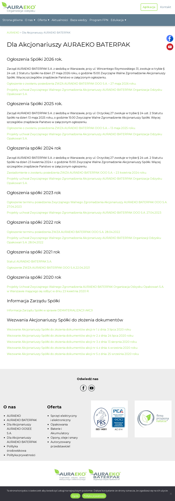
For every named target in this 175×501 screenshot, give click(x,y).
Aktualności (60, 20)
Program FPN (99, 20)
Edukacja (117, 20)
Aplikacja (149, 7)
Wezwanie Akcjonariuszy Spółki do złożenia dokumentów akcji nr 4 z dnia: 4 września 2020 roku (72, 347)
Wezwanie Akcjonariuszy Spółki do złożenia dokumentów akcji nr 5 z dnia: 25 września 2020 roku (73, 354)
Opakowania (59, 424)
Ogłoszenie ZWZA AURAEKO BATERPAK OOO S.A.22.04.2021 (48, 267)
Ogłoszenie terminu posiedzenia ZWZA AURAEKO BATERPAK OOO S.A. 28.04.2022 (63, 232)
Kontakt (165, 7)
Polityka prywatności (21, 455)
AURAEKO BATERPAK (22, 420)
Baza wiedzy (78, 20)
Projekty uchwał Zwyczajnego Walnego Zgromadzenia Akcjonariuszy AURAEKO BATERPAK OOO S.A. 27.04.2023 (84, 212)
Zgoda (75, 496)
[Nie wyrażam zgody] (170, 493)
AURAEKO (13, 32)
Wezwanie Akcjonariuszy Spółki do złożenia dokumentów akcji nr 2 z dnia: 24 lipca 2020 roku (70, 335)
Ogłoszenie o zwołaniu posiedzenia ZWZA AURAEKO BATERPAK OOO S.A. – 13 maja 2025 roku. (71, 128)
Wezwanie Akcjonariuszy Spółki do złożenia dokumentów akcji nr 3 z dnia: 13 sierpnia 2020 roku (72, 341)
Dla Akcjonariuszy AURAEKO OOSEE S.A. (19, 429)
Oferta (42, 20)
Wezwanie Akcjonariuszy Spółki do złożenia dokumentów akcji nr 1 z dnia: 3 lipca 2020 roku (69, 329)
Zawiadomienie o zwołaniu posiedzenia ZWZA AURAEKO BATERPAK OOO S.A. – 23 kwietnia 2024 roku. (77, 172)
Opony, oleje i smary (64, 437)
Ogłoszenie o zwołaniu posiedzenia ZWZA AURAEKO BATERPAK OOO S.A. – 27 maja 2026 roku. (71, 83)
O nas (29, 20)
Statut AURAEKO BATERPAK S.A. (29, 261)
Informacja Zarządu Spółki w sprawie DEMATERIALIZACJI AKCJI (50, 310)
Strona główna (13, 20)
